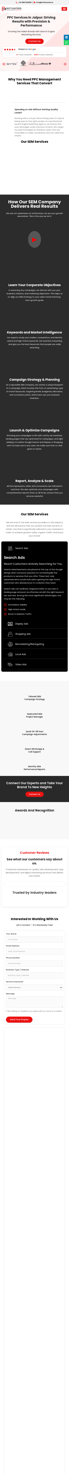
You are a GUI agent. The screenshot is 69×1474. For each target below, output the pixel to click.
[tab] (35, 624)
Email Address (12, 946)
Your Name (11, 934)
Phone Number (13, 957)
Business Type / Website (17, 969)
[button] (4, 64)
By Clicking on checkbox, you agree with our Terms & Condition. (35, 1011)
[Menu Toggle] (64, 9)
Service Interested (14, 981)
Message (10, 993)
